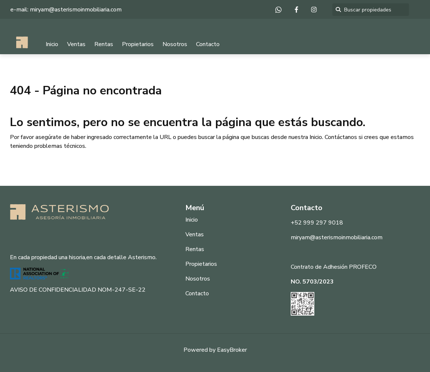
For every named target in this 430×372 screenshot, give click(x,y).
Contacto (208, 44)
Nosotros (174, 44)
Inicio (52, 44)
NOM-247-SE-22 (122, 290)
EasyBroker (232, 350)
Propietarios (138, 44)
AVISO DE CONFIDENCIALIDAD (53, 290)
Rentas (103, 44)
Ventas (76, 44)
